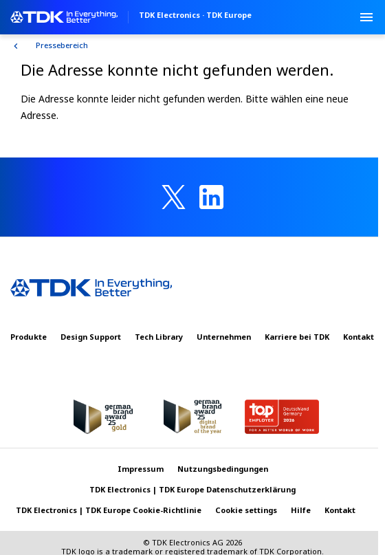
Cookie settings (246, 510)
